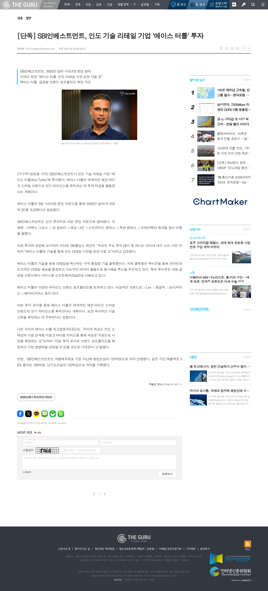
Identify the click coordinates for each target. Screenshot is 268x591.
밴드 (61, 413)
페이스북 (20, 413)
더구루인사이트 (199, 309)
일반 (28, 18)
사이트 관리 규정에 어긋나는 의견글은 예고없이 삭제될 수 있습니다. (62, 458)
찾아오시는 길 (82, 548)
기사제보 (191, 548)
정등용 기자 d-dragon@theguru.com (36, 48)
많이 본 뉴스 (197, 80)
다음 (104, 494)
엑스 (28, 413)
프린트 (232, 48)
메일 (226, 48)
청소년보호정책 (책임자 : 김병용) (137, 548)
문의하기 (205, 548)
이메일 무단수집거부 (170, 548)
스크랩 (238, 48)
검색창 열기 (253, 4)
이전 (94, 494)
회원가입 (234, 4)
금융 (20, 18)
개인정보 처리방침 (104, 548)
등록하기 (167, 474)
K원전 (193, 357)
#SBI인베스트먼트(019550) (36, 397)
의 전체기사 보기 (164, 384)
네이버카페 (52, 413)
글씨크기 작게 (248, 48)
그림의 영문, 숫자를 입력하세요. (79, 450)
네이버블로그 (44, 413)
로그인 (243, 4)
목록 (221, 48)
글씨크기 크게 (244, 48)
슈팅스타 (195, 229)
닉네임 (28, 442)
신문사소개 (64, 548)
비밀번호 (107, 442)
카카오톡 (36, 413)
